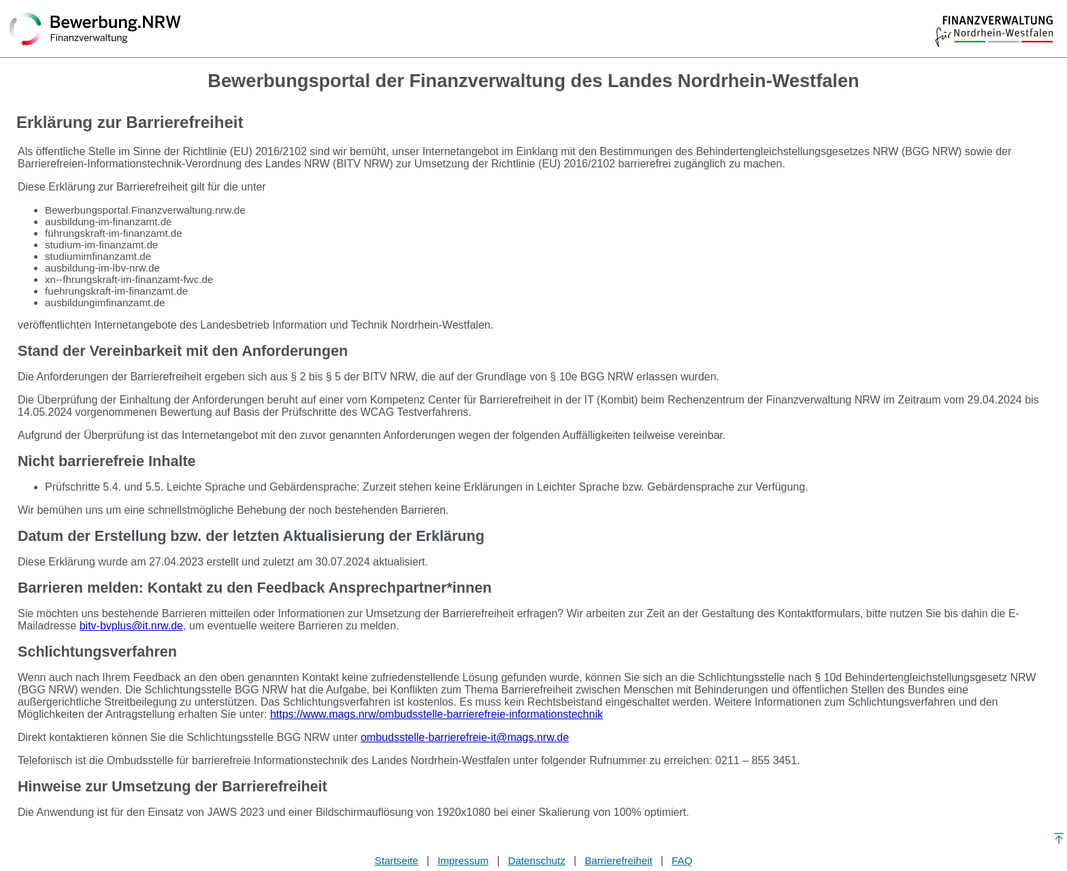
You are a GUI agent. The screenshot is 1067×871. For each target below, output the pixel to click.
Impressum (463, 860)
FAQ (682, 860)
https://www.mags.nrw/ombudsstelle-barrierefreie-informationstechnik (436, 714)
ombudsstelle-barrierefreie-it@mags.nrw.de (465, 737)
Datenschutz (536, 860)
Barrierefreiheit (619, 860)
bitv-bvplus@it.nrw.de (131, 625)
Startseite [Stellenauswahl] (396, 860)
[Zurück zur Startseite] (95, 30)
